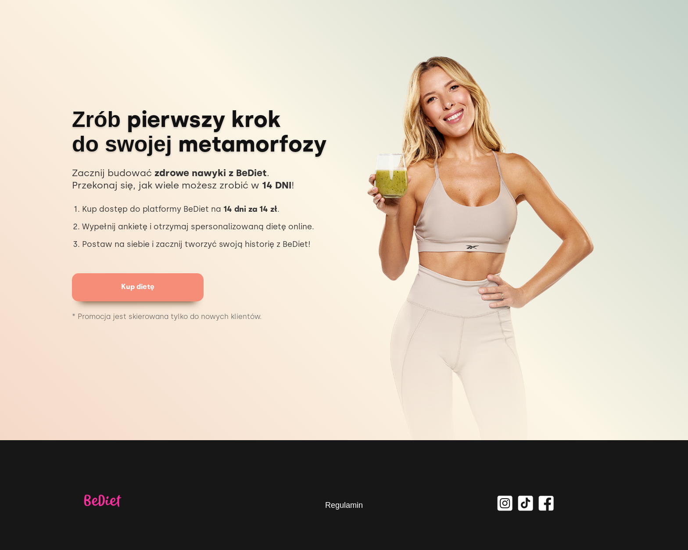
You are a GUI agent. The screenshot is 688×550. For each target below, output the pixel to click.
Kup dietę (137, 286)
